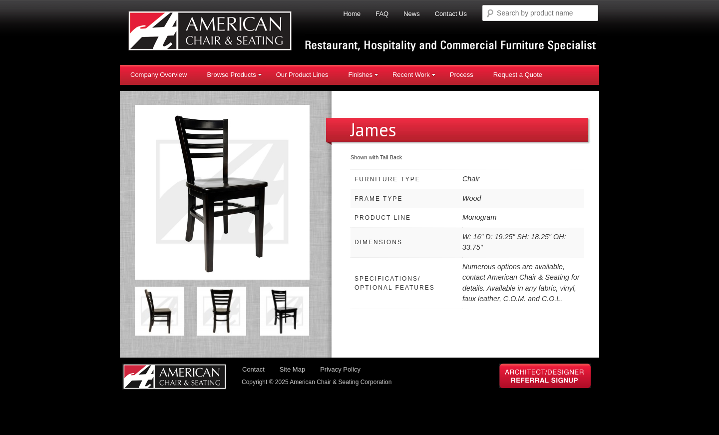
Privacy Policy (340, 370)
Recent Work (414, 74)
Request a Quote (517, 74)
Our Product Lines (302, 74)
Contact (253, 370)
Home (351, 13)
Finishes (363, 74)
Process (461, 74)
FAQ (381, 13)
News (411, 13)
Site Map (292, 370)
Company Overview (158, 74)
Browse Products (234, 74)
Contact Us (451, 13)
